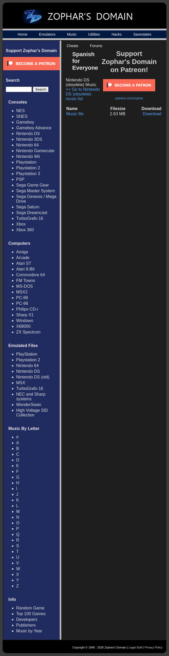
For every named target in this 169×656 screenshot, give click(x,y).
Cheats (72, 46)
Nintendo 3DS (29, 139)
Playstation (26, 162)
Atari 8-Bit (25, 269)
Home (22, 34)
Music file (75, 114)
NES (20, 110)
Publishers (26, 625)
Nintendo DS (28, 133)
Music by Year (29, 631)
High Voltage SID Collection (32, 412)
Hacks (117, 34)
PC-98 (22, 303)
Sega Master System (35, 191)
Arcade (22, 257)
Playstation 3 (28, 173)
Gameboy (25, 122)
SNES (22, 116)
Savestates (142, 34)
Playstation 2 (28, 168)
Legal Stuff (135, 647)
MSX (20, 383)
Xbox (21, 224)
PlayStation (26, 354)
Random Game (30, 608)
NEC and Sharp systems (30, 396)
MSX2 (22, 292)
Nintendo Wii (28, 156)
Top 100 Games (31, 614)
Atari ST (23, 263)
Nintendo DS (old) (32, 377)
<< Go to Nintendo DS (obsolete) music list (83, 94)
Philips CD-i (27, 309)
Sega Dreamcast (31, 212)
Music (72, 34)
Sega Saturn (27, 207)
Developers (26, 619)
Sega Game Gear (32, 185)
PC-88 (22, 297)
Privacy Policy (153, 647)
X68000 (23, 326)
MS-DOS (24, 286)
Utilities (94, 34)
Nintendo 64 (27, 145)
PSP (20, 179)
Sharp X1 (25, 315)
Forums (96, 46)
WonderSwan (28, 404)
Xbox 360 (25, 230)
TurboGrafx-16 (29, 218)
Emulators (47, 34)
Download (152, 114)
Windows (24, 320)
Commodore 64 (30, 275)
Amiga (22, 252)
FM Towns (25, 280)
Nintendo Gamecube (35, 151)
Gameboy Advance (33, 128)
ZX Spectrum (28, 332)
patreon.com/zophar (129, 98)
